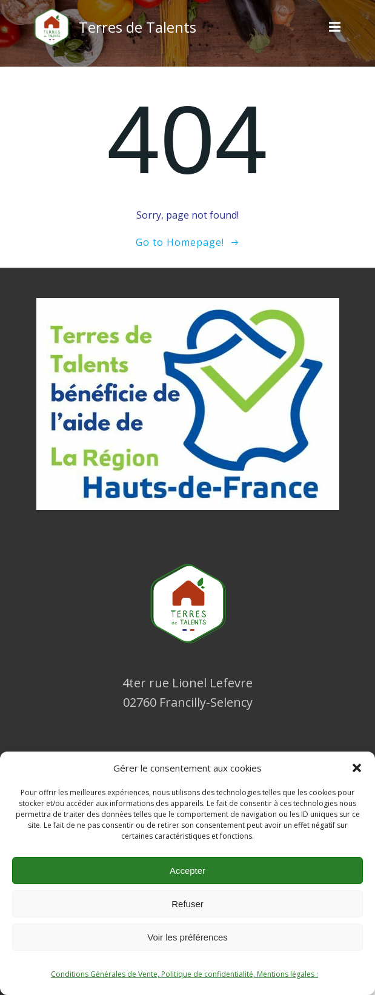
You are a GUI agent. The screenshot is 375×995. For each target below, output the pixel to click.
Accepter (187, 870)
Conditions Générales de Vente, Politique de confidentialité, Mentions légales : (184, 974)
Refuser (187, 904)
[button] (357, 768)
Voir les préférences (187, 937)
